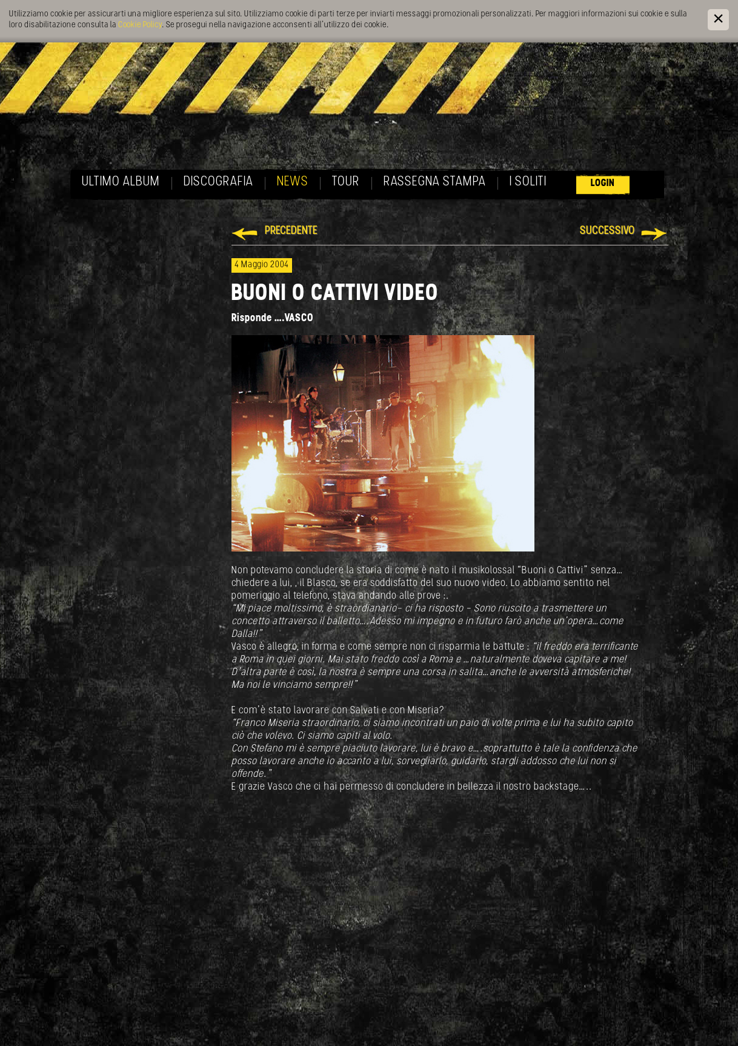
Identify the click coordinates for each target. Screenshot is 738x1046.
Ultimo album (121, 182)
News (292, 182)
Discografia (218, 182)
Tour (346, 182)
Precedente (291, 231)
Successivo (607, 231)
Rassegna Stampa (435, 182)
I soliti (528, 182)
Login (603, 183)
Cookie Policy (140, 25)
